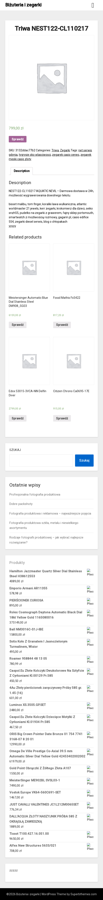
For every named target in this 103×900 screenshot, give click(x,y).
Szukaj (15, 450)
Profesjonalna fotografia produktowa (34, 494)
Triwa (55, 150)
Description (22, 171)
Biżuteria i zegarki (23, 5)
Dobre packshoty (21, 504)
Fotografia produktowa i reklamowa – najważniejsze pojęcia (50, 513)
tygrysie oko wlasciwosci (35, 154)
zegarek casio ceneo (65, 154)
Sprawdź (18, 139)
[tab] (22, 171)
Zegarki (65, 150)
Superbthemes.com (83, 894)
